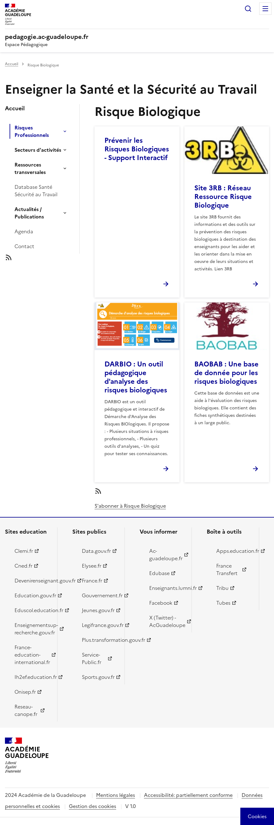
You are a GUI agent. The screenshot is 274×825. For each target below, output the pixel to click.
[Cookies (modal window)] (257, 816)
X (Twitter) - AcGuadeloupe (167, 621)
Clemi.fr (24, 551)
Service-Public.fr (91, 658)
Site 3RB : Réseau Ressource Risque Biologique (223, 196)
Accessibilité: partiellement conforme (188, 795)
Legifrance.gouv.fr (99, 625)
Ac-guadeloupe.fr (166, 554)
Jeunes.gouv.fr (98, 610)
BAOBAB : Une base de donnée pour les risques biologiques (226, 373)
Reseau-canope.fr (26, 710)
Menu (265, 8)
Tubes (223, 603)
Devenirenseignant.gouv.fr (32, 580)
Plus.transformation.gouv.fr (99, 640)
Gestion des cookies (92, 806)
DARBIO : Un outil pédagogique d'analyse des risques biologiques (135, 377)
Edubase (159, 573)
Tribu (222, 588)
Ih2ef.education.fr (32, 677)
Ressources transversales (30, 168)
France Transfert (227, 569)
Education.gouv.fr (32, 595)
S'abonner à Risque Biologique (130, 506)
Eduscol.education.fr (32, 610)
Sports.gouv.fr (98, 677)
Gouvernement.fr (99, 595)
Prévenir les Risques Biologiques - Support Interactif (136, 149)
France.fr (92, 580)
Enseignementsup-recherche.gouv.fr (32, 628)
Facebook (160, 603)
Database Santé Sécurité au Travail (36, 190)
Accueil (11, 64)
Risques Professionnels (32, 131)
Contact (24, 246)
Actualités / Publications (29, 212)
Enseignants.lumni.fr (167, 588)
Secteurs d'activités (38, 150)
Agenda (24, 231)
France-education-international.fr (32, 655)
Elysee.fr (91, 565)
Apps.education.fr (234, 551)
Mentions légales (115, 795)
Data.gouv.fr (96, 551)
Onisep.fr (25, 692)
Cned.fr (23, 565)
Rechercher (248, 8)
